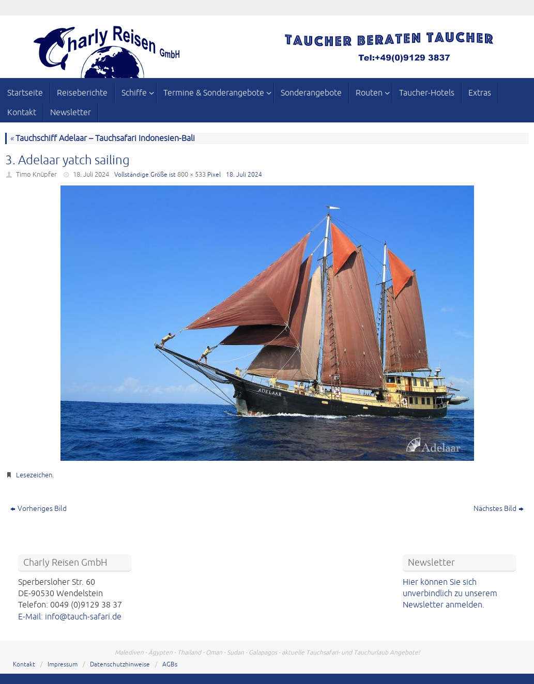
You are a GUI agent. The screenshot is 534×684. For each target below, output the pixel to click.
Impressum (63, 665)
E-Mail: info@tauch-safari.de (69, 617)
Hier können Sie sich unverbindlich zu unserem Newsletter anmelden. (450, 594)
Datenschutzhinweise (120, 665)
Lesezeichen (34, 475)
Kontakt (24, 665)
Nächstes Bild (499, 508)
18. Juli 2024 (91, 174)
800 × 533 (191, 174)
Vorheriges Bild (38, 508)
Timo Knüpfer (36, 174)
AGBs (169, 665)
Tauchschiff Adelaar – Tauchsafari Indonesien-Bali (102, 138)
